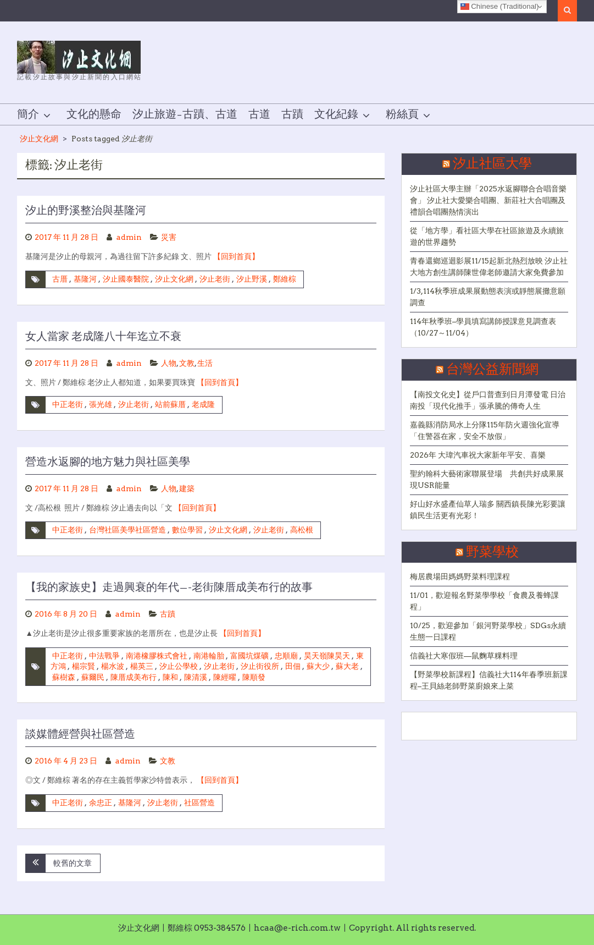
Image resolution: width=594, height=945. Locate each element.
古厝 (60, 278)
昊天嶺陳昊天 (327, 655)
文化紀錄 (336, 114)
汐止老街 (214, 278)
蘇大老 (347, 666)
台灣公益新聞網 (492, 369)
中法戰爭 (104, 655)
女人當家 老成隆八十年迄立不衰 (103, 336)
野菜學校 (492, 552)
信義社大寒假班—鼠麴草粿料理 (464, 655)
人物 (168, 363)
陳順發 (253, 677)
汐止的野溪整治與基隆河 (85, 210)
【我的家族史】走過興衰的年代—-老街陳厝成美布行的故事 (169, 587)
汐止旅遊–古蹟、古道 (184, 114)
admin (129, 237)
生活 (205, 363)
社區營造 (199, 802)
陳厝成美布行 (133, 677)
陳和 (170, 677)
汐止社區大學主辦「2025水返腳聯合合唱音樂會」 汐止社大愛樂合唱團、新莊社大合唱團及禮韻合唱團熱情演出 (488, 200)
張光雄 (100, 404)
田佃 (293, 666)
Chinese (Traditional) (499, 6)
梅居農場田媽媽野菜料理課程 (460, 576)
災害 (168, 237)
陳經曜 (224, 677)
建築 (187, 488)
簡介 (28, 114)
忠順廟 (286, 655)
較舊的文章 (72, 863)
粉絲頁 (402, 114)
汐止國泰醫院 (126, 278)
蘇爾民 (92, 677)
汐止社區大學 (492, 164)
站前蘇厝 (170, 404)
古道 (259, 114)
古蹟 (292, 114)
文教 (187, 363)
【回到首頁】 (236, 256)
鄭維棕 (284, 278)
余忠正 (100, 802)
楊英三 (141, 666)
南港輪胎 (208, 655)
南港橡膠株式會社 (156, 655)
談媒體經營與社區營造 (80, 734)
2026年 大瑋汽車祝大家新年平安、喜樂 (478, 454)
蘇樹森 (63, 677)
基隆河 (85, 278)
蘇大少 (318, 666)
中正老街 (67, 404)
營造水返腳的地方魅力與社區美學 (107, 462)
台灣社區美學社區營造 (127, 529)
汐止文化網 (39, 138)
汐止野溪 (251, 278)
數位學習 (187, 529)
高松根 (301, 529)
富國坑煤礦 (249, 655)
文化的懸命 (93, 114)
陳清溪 (195, 677)
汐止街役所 (260, 666)
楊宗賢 (83, 666)
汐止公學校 (178, 666)
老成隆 (203, 404)
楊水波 (112, 666)
